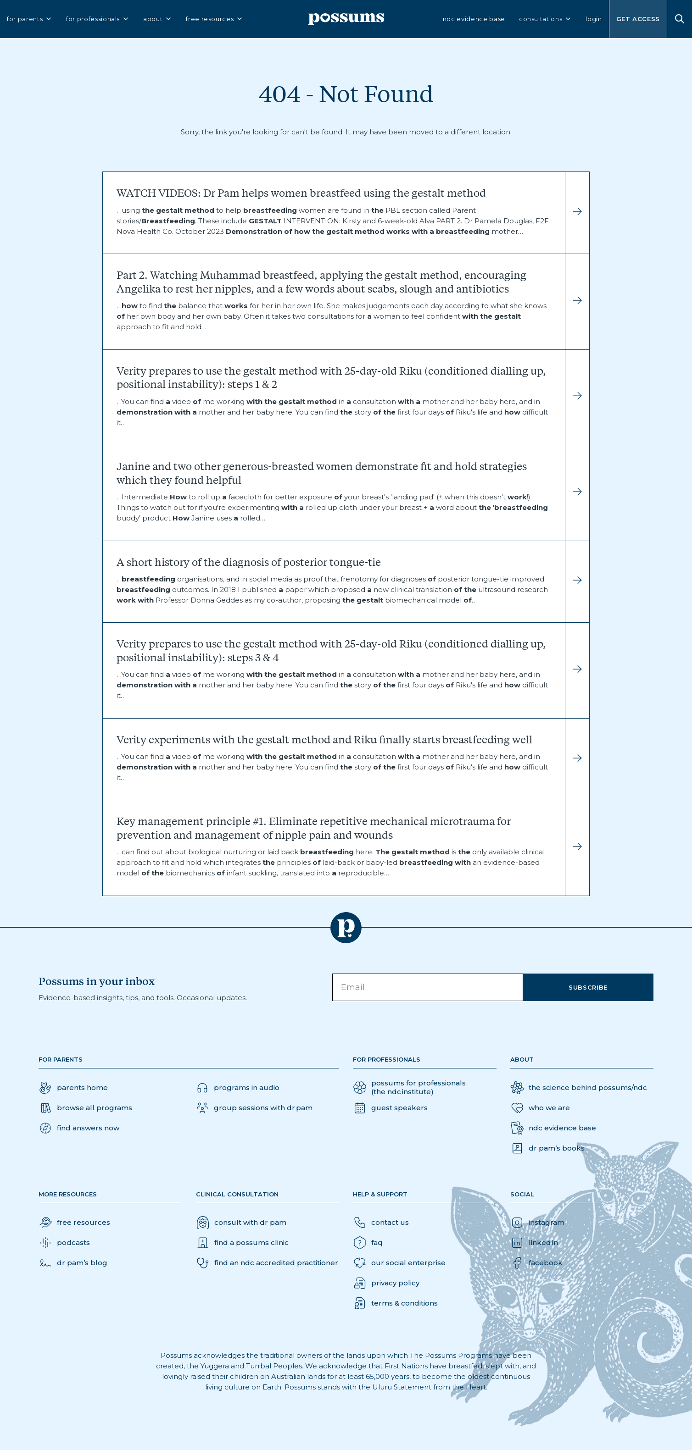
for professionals (97, 19)
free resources (214, 19)
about (157, 19)
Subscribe (588, 987)
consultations (545, 19)
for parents (29, 19)
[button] (79, 1128)
